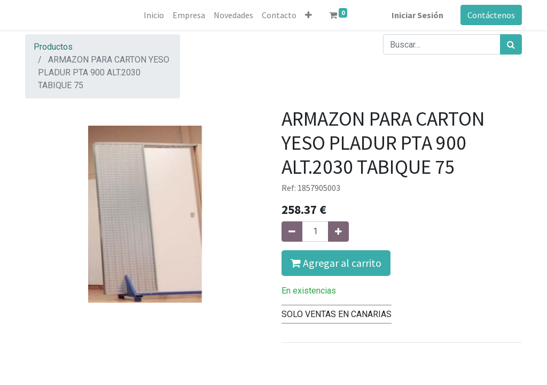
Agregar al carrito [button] (336, 263)
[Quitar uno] (292, 231)
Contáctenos (491, 15)
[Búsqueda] (511, 44)
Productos (53, 47)
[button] (308, 15)
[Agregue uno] (338, 231)
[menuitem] (153, 15)
